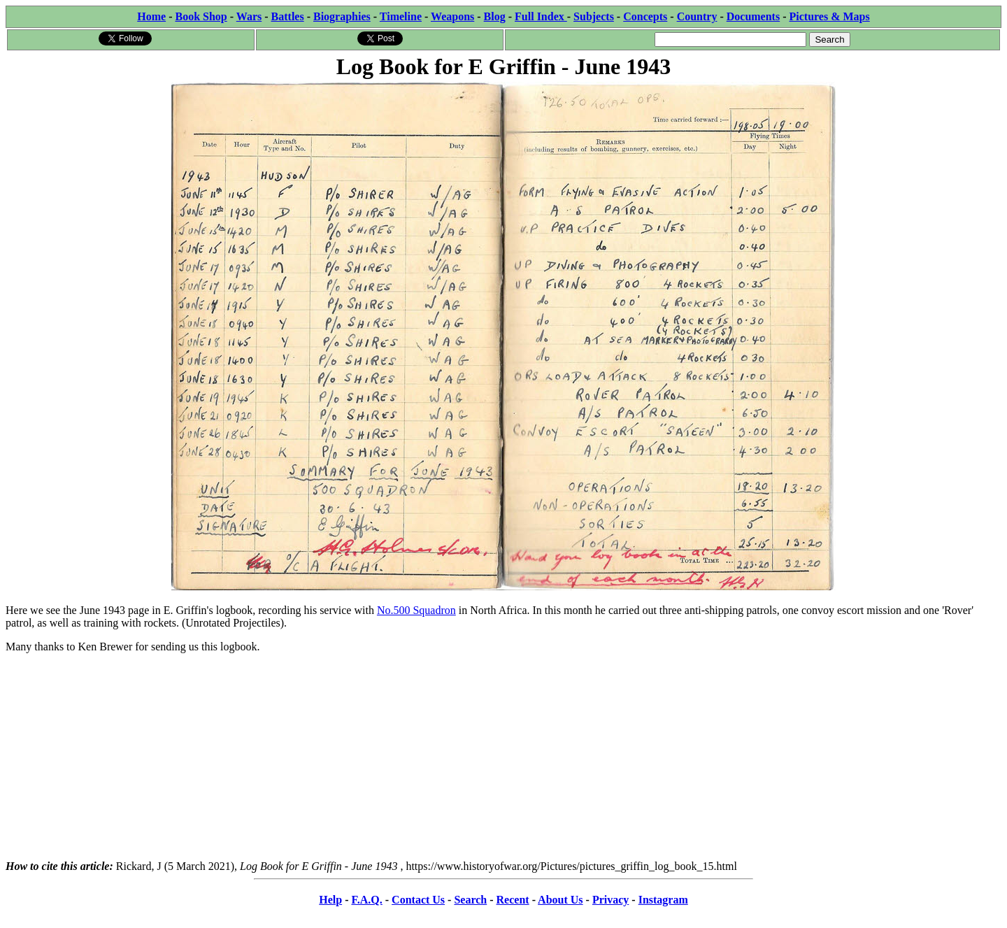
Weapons (452, 16)
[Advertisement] (503, 762)
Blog (495, 16)
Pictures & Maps (830, 16)
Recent (513, 900)
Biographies (342, 16)
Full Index (541, 16)
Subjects (593, 16)
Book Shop (201, 16)
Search (470, 900)
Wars (249, 16)
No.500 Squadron (416, 610)
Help (330, 900)
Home (151, 16)
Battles (287, 16)
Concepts (645, 16)
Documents (753, 16)
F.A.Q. (366, 900)
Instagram (663, 900)
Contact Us (418, 900)
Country (697, 16)
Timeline (401, 16)
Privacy (610, 900)
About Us (560, 900)
